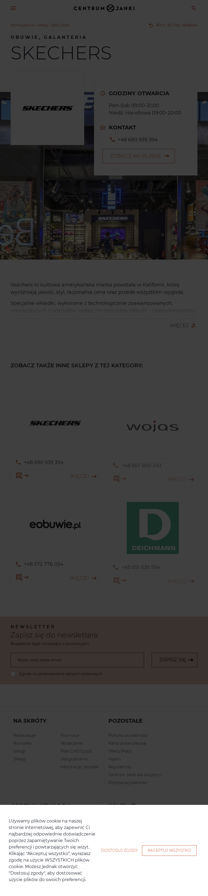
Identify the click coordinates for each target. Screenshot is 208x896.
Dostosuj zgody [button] (119, 850)
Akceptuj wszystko (169, 850)
